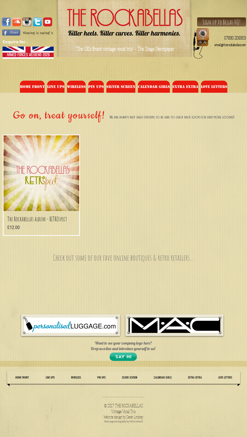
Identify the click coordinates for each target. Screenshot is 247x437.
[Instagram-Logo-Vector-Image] (27, 21)
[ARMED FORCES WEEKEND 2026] (28, 54)
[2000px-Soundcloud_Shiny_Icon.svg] (16, 21)
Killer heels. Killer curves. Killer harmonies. (124, 33)
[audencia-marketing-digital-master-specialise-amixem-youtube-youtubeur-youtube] (47, 21)
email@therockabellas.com (230, 45)
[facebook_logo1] (6, 21)
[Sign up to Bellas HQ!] (221, 21)
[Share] (11, 32)
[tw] (37, 21)
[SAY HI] (123, 357)
